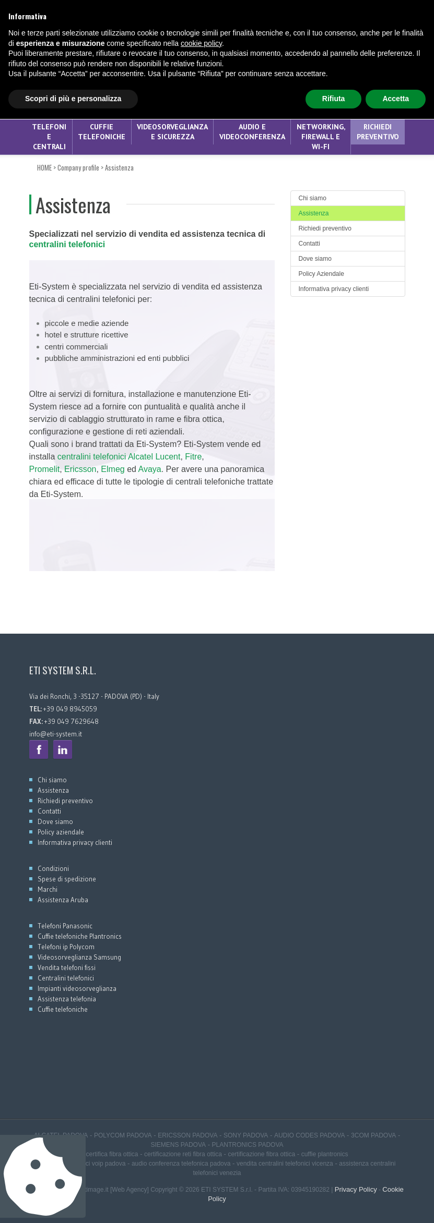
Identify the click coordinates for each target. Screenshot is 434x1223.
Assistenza (119, 167)
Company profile (78, 167)
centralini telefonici (67, 244)
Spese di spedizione (67, 879)
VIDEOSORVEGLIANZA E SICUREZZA (172, 131)
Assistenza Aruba (63, 899)
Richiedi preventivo (378, 131)
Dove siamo (315, 258)
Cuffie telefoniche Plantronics (80, 936)
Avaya (149, 469)
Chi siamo (312, 198)
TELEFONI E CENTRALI (49, 136)
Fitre (193, 456)
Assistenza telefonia (67, 999)
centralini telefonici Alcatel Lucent (119, 456)
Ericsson (80, 469)
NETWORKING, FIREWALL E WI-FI (321, 136)
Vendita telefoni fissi (67, 967)
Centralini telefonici (66, 978)
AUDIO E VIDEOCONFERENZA (252, 131)
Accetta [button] (395, 1202)
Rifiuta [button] (333, 1202)
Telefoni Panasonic (65, 926)
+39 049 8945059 (54, 24)
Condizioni (53, 868)
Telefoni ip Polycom (66, 946)
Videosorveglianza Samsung (79, 957)
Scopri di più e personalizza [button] (73, 1202)
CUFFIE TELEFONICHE (101, 131)
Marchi (47, 889)
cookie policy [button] (201, 1147)
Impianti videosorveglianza (77, 988)
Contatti (309, 243)
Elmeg (112, 469)
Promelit (44, 469)
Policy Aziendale (321, 273)
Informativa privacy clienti (334, 289)
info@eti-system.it (55, 734)
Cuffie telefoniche (63, 1009)
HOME (44, 167)
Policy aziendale (61, 832)
